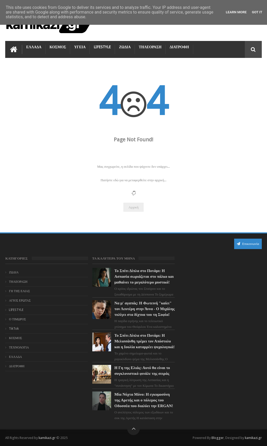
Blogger (217, 438)
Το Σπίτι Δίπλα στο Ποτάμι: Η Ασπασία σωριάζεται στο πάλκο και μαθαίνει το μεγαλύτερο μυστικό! (144, 276)
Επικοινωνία (248, 244)
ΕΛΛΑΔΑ (33, 47)
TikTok (14, 328)
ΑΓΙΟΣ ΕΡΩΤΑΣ (20, 300)
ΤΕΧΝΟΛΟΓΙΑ (19, 347)
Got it (257, 12)
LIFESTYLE (102, 47)
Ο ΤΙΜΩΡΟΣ (17, 319)
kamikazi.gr (47, 438)
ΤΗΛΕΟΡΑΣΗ (150, 47)
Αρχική (134, 207)
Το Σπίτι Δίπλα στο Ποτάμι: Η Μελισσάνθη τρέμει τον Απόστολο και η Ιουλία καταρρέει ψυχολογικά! (144, 341)
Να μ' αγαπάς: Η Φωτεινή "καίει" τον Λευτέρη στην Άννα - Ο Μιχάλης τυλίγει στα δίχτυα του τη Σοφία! (144, 309)
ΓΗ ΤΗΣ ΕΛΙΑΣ (19, 291)
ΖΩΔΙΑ (125, 47)
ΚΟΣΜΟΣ (58, 47)
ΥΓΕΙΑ (80, 47)
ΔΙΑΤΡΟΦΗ (179, 47)
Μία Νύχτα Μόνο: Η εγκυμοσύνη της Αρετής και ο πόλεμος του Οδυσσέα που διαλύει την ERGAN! (143, 400)
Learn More (236, 12)
